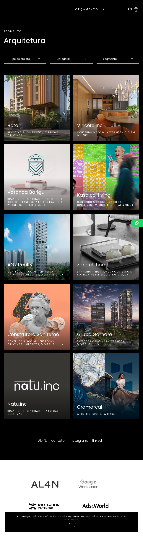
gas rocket (33, 9)
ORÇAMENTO (89, 9)
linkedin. (98, 440)
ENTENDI (74, 524)
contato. (58, 440)
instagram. (79, 440)
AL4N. (42, 440)
